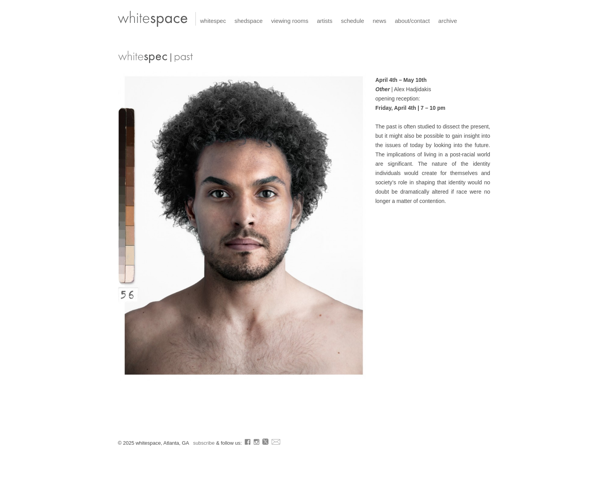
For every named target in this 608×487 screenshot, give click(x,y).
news (379, 20)
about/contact (412, 20)
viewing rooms (289, 20)
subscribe (204, 443)
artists (324, 20)
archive (447, 20)
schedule (352, 20)
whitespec (213, 20)
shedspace (249, 20)
